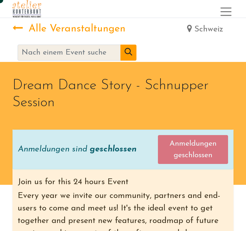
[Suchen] (128, 53)
